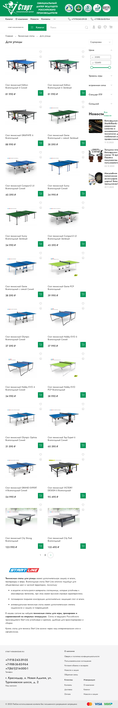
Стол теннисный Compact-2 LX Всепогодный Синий (19, 187)
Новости (34, 19)
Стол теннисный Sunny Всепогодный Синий (58, 187)
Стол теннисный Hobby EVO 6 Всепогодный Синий (62, 338)
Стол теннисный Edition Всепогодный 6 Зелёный (60, 86)
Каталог (9, 19)
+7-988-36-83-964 (100, 19)
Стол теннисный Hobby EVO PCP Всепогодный (61, 388)
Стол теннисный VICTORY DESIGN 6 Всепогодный (60, 489)
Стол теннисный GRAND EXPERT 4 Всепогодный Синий (21, 489)
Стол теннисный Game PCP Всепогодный (61, 288)
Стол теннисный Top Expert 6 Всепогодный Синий (61, 439)
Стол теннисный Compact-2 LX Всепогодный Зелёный (62, 237)
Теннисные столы (26, 35)
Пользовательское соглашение (77, 661)
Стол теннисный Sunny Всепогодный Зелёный (16, 237)
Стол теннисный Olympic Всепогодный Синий (17, 338)
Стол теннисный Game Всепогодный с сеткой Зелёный (63, 137)
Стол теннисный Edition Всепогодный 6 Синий (16, 86)
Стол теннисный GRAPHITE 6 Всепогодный (19, 137)
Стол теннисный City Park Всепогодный (60, 539)
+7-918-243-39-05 (77, 19)
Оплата (67, 694)
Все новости (107, 114)
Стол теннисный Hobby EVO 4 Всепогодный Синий (20, 388)
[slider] (92, 67)
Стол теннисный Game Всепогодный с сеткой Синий (19, 288)
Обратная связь (71, 674)
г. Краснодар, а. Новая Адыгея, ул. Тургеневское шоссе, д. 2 (28, 680)
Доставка (68, 689)
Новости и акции (71, 670)
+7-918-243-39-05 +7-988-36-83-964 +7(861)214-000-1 (16, 664)
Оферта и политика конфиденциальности (81, 656)
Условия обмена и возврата (76, 665)
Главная (9, 35)
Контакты (45, 19)
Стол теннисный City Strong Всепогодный (18, 539)
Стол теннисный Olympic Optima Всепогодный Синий (21, 439)
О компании (22, 19)
